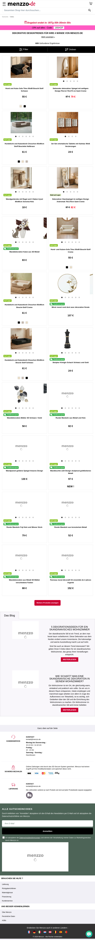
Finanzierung (6, 897)
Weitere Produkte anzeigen (48, 603)
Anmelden (47, 831)
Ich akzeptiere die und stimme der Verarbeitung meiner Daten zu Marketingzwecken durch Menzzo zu (47, 838)
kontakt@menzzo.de (33, 786)
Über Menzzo (6, 912)
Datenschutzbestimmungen (29, 838)
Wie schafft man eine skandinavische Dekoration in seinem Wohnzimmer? (69, 679)
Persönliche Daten (8, 916)
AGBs (4, 920)
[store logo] (48, 3)
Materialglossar (7, 893)
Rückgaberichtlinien (9, 888)
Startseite (5, 17)
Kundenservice (7, 901)
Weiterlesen (69, 659)
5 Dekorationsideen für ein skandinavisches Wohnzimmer (69, 628)
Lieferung (5, 884)
